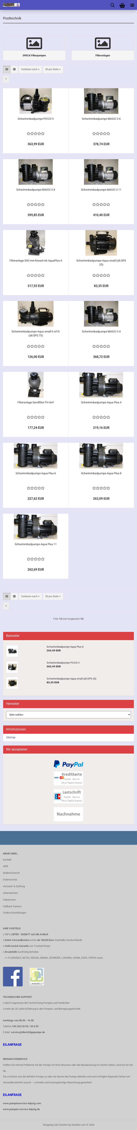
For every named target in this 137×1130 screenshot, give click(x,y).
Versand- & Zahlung (14, 886)
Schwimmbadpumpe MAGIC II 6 (101, 118)
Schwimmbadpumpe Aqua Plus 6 (36, 473)
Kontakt (7, 859)
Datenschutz (10, 879)
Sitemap (10, 737)
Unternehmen (10, 892)
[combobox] (30, 69)
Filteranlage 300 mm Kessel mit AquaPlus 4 (35, 260)
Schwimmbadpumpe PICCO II (36, 118)
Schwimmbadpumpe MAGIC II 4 (101, 331)
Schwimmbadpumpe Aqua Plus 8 (101, 473)
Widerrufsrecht (11, 872)
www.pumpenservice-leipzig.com (22, 1103)
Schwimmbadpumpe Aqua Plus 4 (101, 402)
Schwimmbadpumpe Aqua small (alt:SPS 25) (101, 262)
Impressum (9, 899)
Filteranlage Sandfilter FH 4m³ (36, 402)
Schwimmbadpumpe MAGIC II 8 (35, 189)
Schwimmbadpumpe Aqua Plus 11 (36, 544)
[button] (7, 69)
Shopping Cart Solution (55, 1124)
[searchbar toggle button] (112, 5)
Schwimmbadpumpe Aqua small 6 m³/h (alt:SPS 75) (36, 333)
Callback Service (12, 906)
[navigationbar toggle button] (132, 5)
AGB (5, 866)
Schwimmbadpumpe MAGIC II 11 (101, 189)
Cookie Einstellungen (14, 912)
